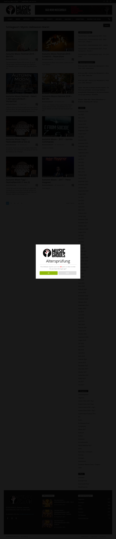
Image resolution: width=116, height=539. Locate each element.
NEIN (67, 273)
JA (48, 273)
